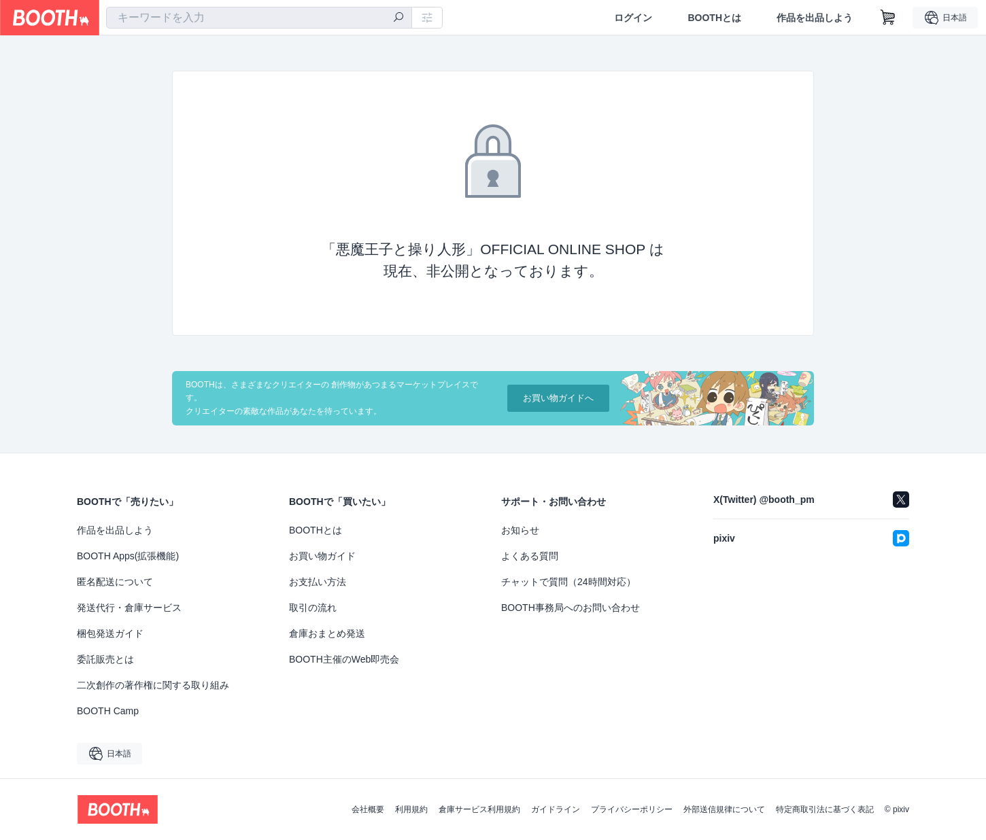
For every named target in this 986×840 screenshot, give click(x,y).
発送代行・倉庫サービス (129, 607)
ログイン (633, 17)
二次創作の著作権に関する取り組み (153, 685)
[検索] (398, 18)
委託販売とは (105, 659)
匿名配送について (115, 581)
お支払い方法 (317, 581)
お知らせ (520, 530)
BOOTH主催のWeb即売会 (344, 659)
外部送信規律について (724, 809)
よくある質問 (529, 555)
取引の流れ (313, 607)
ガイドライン (555, 809)
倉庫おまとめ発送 (327, 633)
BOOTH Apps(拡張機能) (128, 555)
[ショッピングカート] (888, 17)
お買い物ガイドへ (558, 398)
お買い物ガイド (322, 555)
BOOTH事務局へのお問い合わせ (570, 607)
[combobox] (259, 18)
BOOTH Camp (108, 710)
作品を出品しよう (815, 17)
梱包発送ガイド (110, 633)
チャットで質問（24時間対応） (568, 581)
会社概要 (368, 809)
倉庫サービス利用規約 (479, 809)
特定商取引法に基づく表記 (825, 809)
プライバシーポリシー (632, 809)
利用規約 (411, 809)
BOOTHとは (714, 17)
